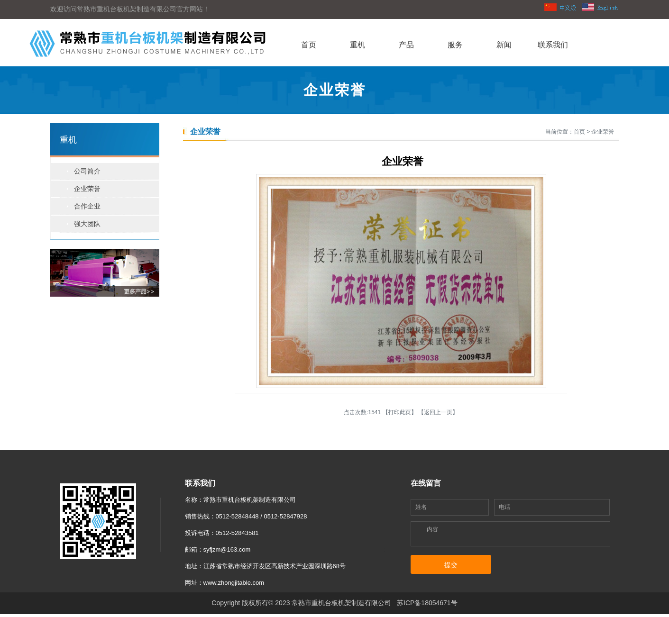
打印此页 (399, 412)
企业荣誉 (87, 188)
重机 (357, 45)
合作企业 (87, 206)
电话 (504, 507)
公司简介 (87, 171)
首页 (308, 45)
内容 (432, 529)
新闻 (504, 45)
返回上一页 (438, 412)
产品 (406, 45)
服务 (455, 45)
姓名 (421, 507)
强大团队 (87, 223)
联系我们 (553, 45)
